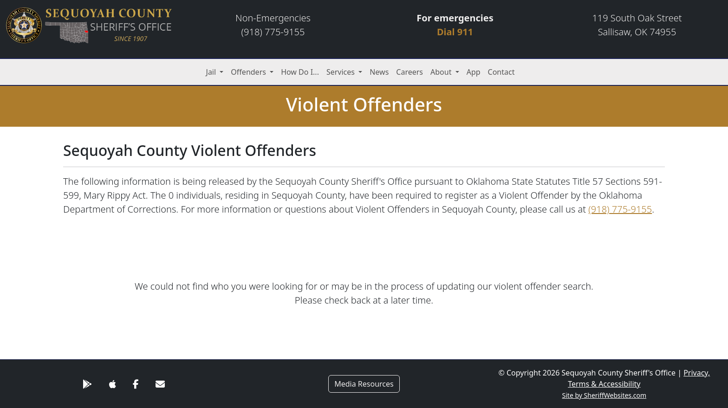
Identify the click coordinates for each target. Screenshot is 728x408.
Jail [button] (212, 72)
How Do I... (300, 72)
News (379, 72)
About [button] (442, 72)
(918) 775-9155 (620, 209)
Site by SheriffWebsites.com (604, 395)
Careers (409, 72)
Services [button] (341, 72)
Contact (501, 72)
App (474, 72)
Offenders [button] (249, 72)
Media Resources (364, 384)
